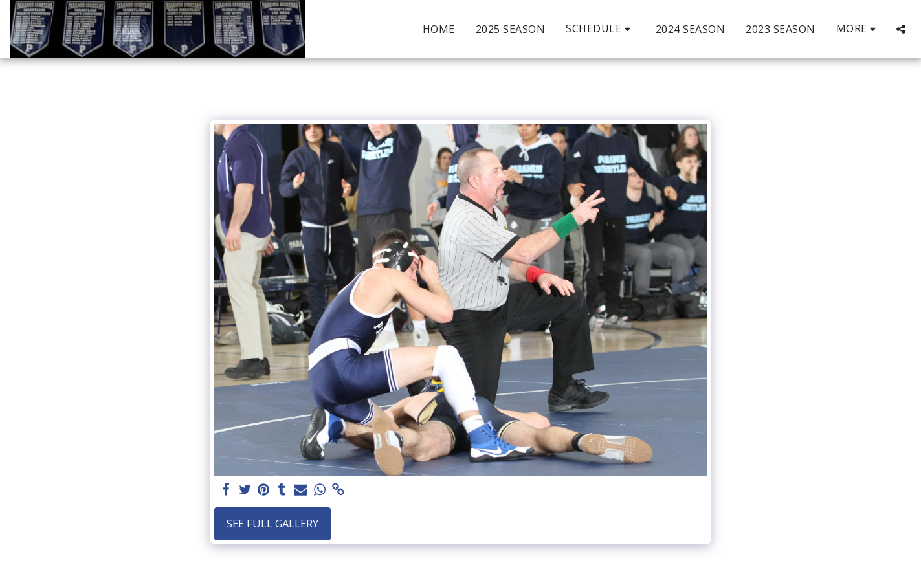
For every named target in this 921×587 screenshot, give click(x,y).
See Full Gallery (272, 523)
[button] (600, 28)
